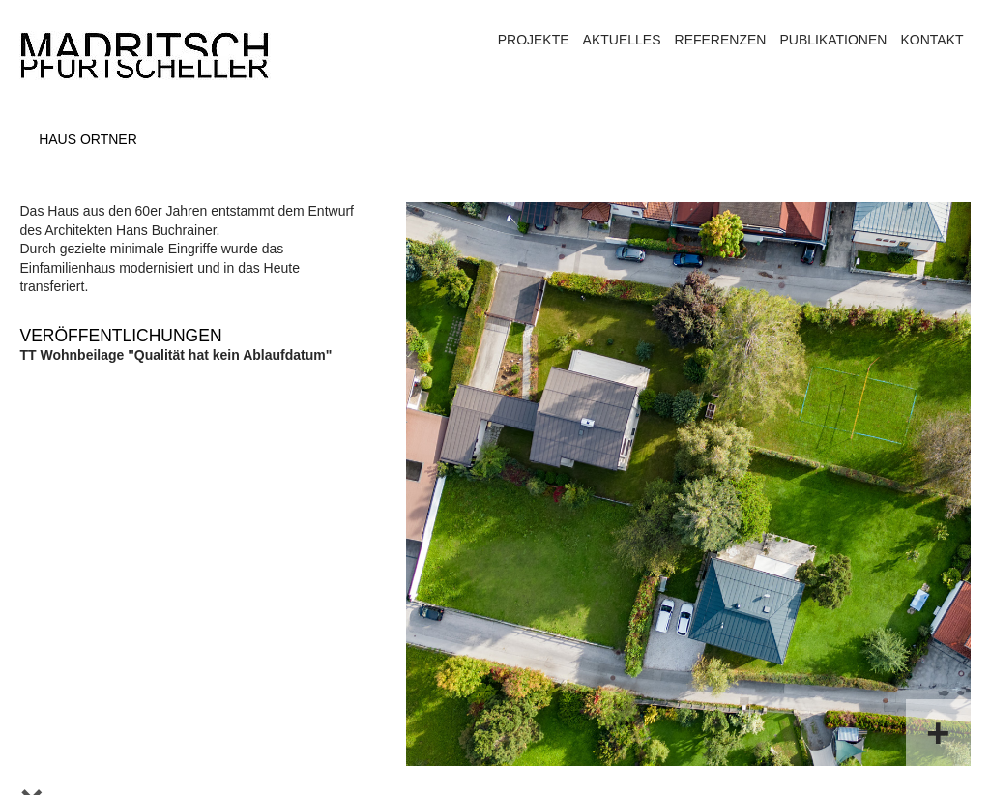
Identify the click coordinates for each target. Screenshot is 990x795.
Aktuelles (622, 39)
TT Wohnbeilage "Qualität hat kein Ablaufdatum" (175, 355)
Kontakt (931, 39)
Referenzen (721, 39)
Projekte (533, 39)
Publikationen (833, 39)
